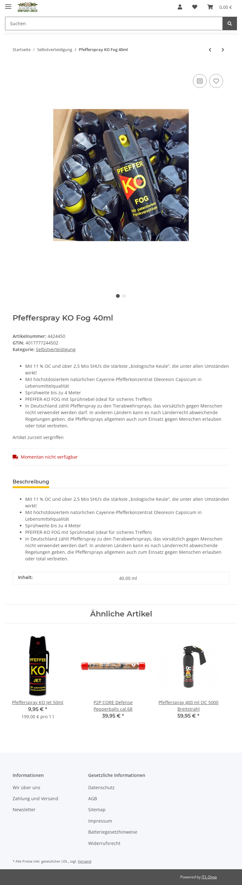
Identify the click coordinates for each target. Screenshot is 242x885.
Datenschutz (101, 787)
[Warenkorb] (219, 7)
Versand (84, 861)
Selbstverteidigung (56, 349)
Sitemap (97, 810)
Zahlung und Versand (35, 798)
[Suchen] (114, 23)
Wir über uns (26, 787)
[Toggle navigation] (8, 4)
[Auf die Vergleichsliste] (200, 81)
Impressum (100, 821)
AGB (92, 798)
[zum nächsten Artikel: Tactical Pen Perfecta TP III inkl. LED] (222, 49)
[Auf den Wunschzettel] (216, 81)
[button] (180, 7)
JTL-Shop (209, 877)
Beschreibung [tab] (31, 482)
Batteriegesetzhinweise (112, 832)
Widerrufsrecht (104, 843)
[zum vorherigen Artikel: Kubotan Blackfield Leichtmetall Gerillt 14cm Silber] (210, 49)
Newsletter (24, 810)
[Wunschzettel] (194, 7)
